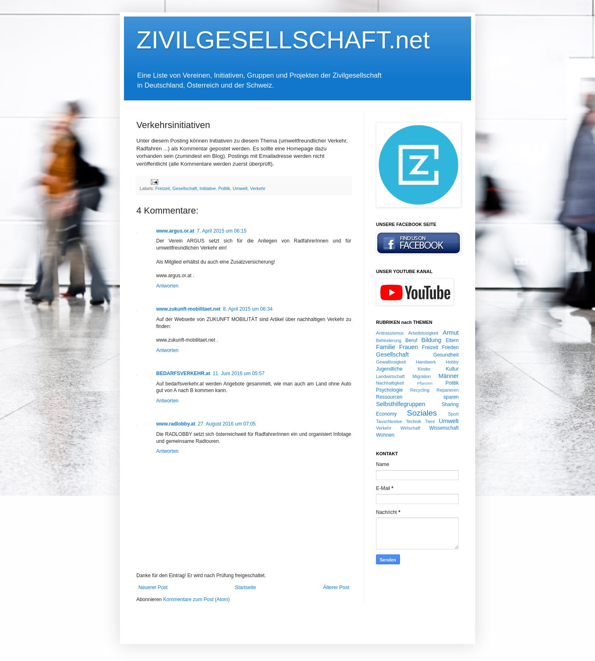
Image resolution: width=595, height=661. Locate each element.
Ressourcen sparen (417, 397)
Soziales (422, 413)
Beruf (411, 340)
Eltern (452, 340)
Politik (224, 188)
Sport (453, 413)
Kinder (424, 368)
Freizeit (162, 188)
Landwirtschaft (390, 376)
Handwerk (426, 361)
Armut (451, 332)
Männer (448, 376)
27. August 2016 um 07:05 (227, 424)
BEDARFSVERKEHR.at (183, 373)
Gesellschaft (184, 188)
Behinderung (388, 340)
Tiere (430, 421)
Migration (421, 376)
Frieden (450, 347)
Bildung (431, 340)
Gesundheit (446, 355)
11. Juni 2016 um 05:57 (238, 373)
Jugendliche (389, 369)
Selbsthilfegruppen (400, 404)
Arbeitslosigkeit (423, 332)
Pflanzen (424, 383)
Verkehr (257, 188)
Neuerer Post (153, 587)
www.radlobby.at (175, 424)
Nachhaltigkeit (390, 382)
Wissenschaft (444, 428)
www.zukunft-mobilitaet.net (188, 309)
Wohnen (385, 435)
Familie (385, 347)
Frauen (408, 347)
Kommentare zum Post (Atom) (196, 599)
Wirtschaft (410, 428)
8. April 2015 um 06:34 (248, 309)
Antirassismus (390, 332)
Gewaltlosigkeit (391, 361)
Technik (413, 421)
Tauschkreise (389, 421)
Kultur (452, 369)
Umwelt (240, 188)
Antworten (167, 286)
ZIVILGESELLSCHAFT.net (283, 40)
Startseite (245, 587)
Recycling (419, 390)
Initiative (208, 188)
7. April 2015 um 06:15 (221, 231)
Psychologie (389, 390)
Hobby (452, 361)
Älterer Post (336, 587)
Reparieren (448, 390)
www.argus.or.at (175, 231)
